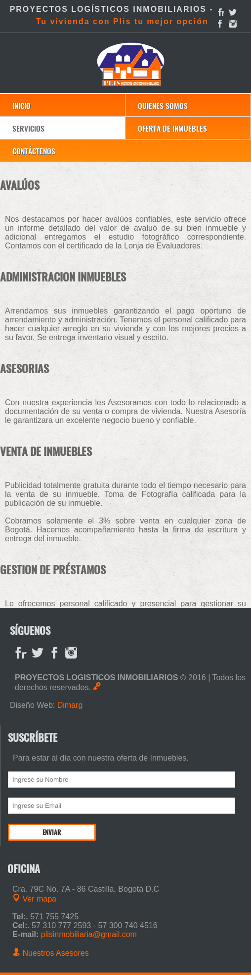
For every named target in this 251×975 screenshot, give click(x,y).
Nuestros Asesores (50, 953)
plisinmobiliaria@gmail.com (89, 934)
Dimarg (70, 705)
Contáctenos (33, 150)
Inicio (21, 105)
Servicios (28, 128)
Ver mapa (34, 899)
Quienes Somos (163, 105)
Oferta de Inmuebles (172, 128)
